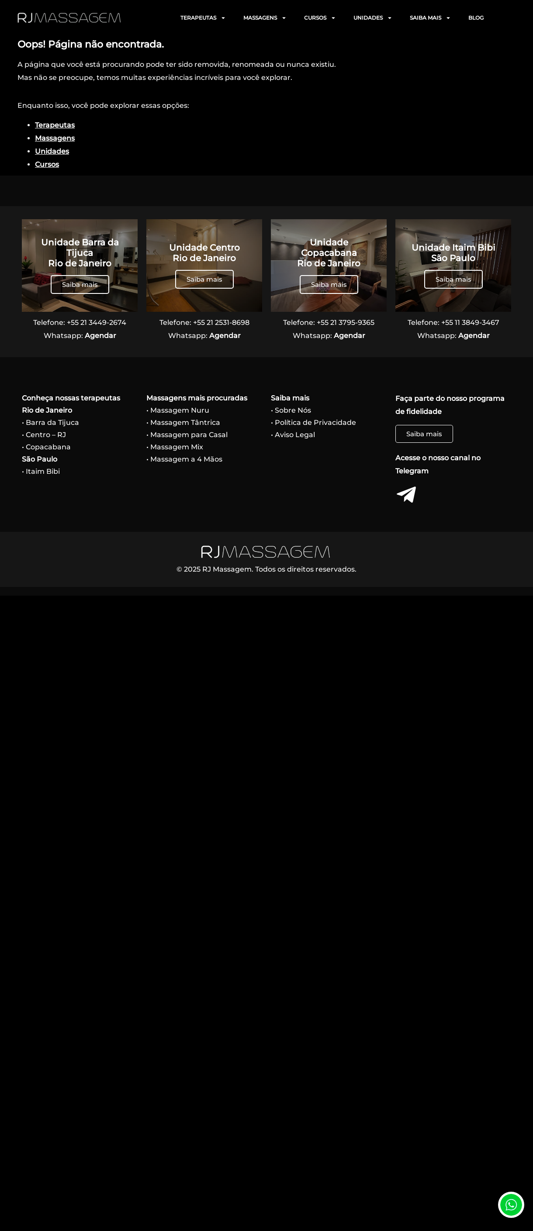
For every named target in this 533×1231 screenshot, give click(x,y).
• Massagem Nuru (177, 410)
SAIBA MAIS (430, 18)
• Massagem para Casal (187, 435)
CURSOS (320, 18)
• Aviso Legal (293, 435)
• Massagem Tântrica (183, 422)
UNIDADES (372, 18)
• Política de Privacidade (313, 422)
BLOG (476, 17)
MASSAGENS (265, 18)
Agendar (100, 335)
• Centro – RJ (44, 435)
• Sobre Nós (291, 410)
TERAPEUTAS (203, 18)
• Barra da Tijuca (50, 422)
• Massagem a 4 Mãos (184, 459)
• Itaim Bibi (41, 471)
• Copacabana (46, 447)
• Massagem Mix (174, 447)
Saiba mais (80, 284)
